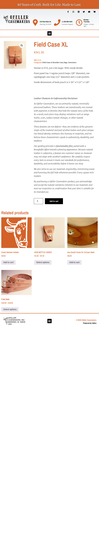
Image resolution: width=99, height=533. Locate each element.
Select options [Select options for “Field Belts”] (9, 309)
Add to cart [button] (8, 262)
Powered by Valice (89, 323)
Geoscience (72, 62)
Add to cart (54, 201)
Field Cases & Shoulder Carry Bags (54, 62)
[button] (49, 33)
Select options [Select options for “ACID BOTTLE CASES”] (42, 262)
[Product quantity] (38, 201)
